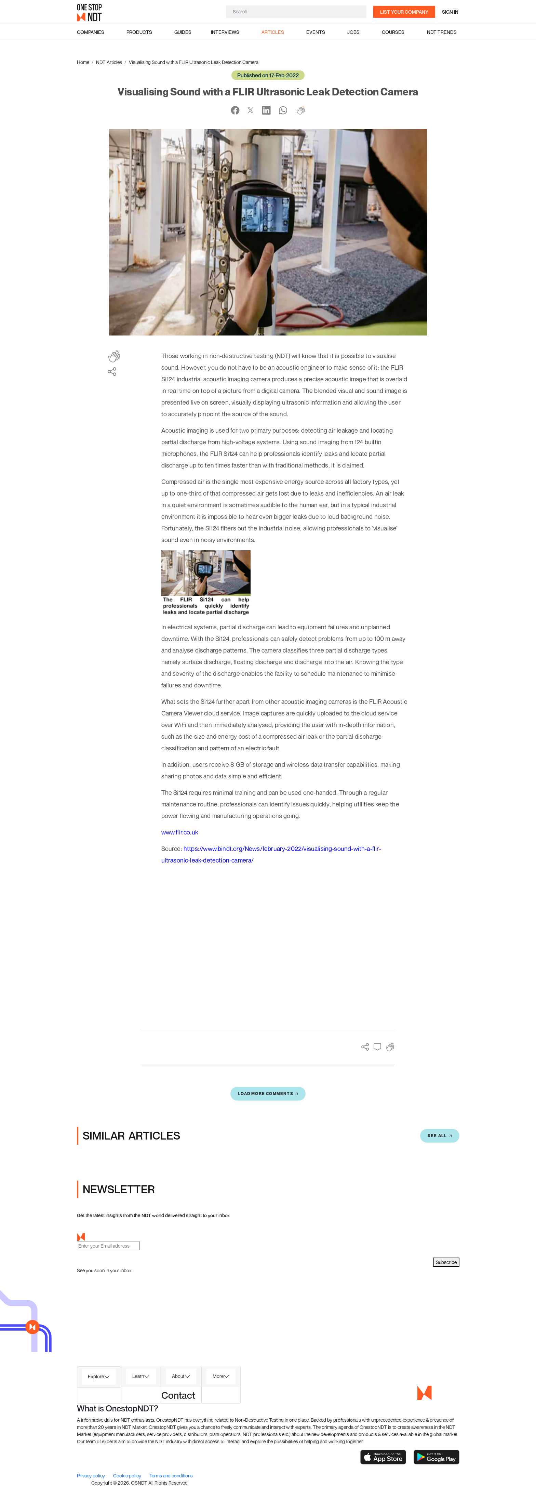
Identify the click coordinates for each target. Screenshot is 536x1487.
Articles (273, 32)
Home (83, 62)
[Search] (296, 11)
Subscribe (446, 1262)
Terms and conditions (171, 1475)
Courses (393, 32)
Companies (90, 32)
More (218, 1376)
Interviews (225, 32)
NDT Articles (109, 62)
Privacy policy (91, 1475)
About (178, 1376)
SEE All (440, 1135)
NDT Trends (442, 32)
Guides (182, 32)
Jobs (353, 32)
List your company (404, 12)
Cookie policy (127, 1475)
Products (139, 32)
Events (315, 32)
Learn (138, 1376)
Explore (96, 1376)
